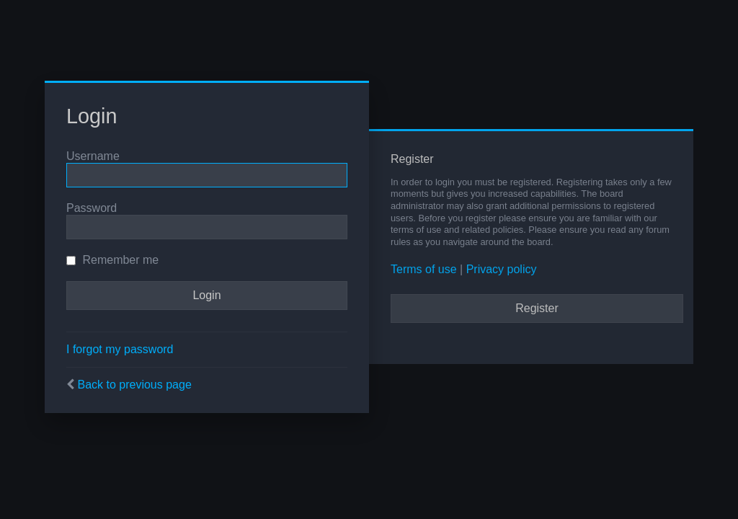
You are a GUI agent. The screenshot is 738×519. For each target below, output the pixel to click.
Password (91, 208)
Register (537, 308)
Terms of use (424, 269)
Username (93, 156)
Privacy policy (501, 269)
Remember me (112, 260)
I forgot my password (120, 349)
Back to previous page (134, 384)
